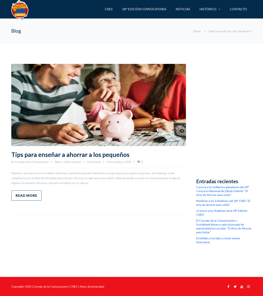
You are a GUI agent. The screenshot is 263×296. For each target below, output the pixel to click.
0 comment (94, 162)
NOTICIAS (183, 9)
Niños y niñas (62, 162)
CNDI (109, 9)
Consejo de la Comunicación (32, 162)
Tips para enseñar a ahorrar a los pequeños (70, 154)
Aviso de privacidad (92, 286)
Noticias (76, 162)
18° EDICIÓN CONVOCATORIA (144, 9)
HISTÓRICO (208, 9)
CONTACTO (238, 9)
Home (197, 31)
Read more (26, 195)
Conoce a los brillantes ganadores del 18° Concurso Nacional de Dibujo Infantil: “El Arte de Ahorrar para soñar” (222, 191)
